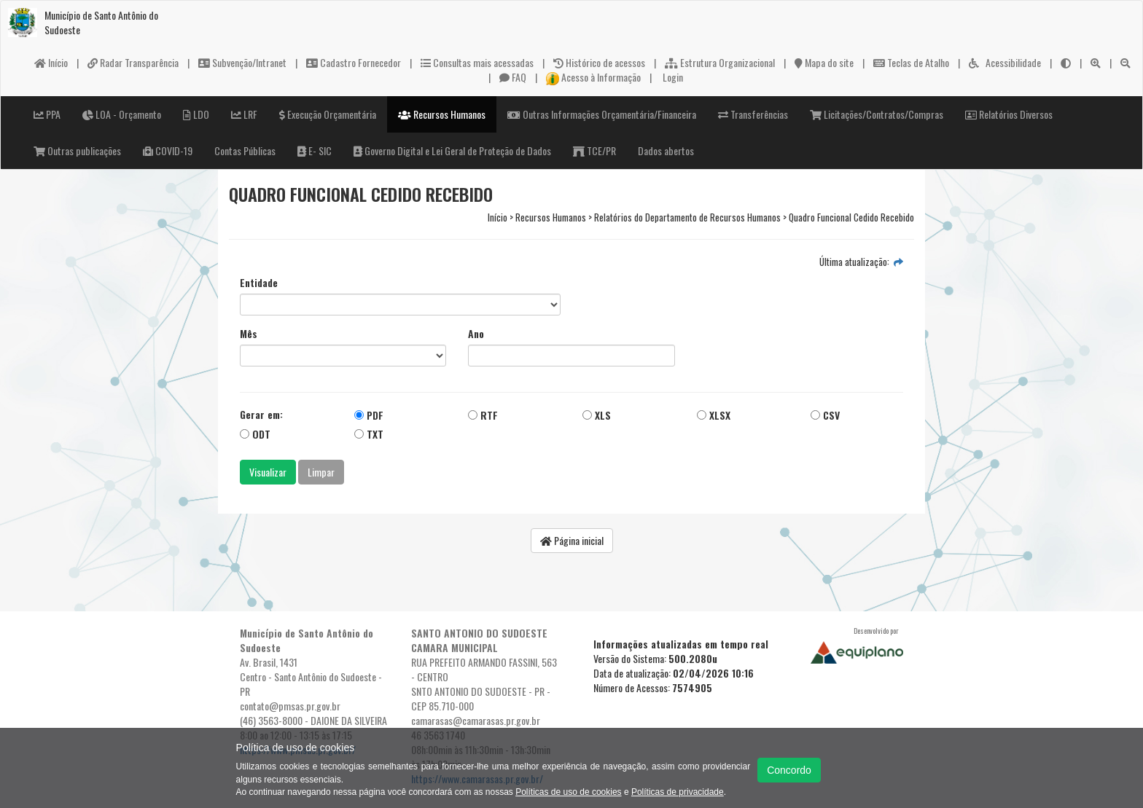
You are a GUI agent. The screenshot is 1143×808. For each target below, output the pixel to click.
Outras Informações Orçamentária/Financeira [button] (601, 114)
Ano (476, 333)
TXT (368, 434)
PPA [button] (47, 114)
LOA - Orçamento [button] (121, 114)
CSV (825, 415)
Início (51, 62)
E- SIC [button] (314, 150)
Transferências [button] (753, 114)
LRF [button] (244, 114)
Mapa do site (824, 62)
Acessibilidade (1005, 62)
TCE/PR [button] (594, 150)
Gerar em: (261, 414)
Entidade (259, 282)
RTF (483, 415)
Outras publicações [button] (77, 150)
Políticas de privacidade (677, 792)
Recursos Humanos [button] (441, 114)
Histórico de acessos (599, 62)
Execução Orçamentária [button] (327, 114)
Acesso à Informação (593, 77)
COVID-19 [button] (167, 150)
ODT (255, 434)
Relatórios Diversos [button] (1009, 114)
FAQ (512, 77)
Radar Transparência (133, 62)
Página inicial (572, 540)
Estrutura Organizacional (720, 62)
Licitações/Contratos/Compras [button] (876, 114)
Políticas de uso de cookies (568, 792)
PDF (368, 415)
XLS (596, 415)
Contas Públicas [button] (245, 150)
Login (671, 77)
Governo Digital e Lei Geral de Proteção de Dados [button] (452, 150)
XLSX (713, 415)
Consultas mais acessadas (477, 62)
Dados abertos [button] (666, 150)
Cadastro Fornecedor (353, 62)
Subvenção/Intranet (242, 62)
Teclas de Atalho (911, 62)
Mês (248, 333)
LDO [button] (196, 114)
